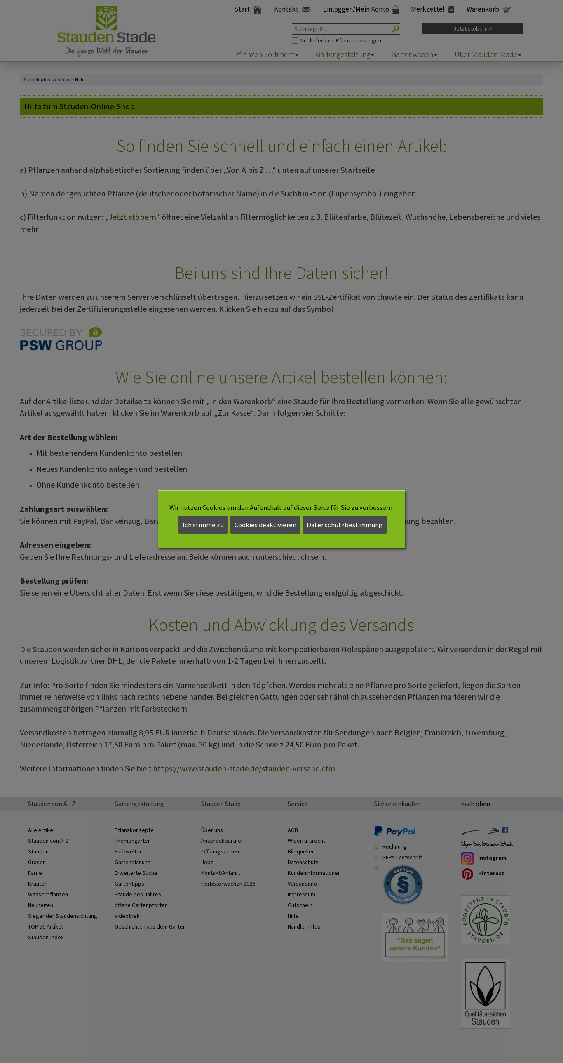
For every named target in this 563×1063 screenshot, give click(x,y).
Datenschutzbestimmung (344, 524)
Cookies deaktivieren (265, 524)
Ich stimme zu (203, 524)
